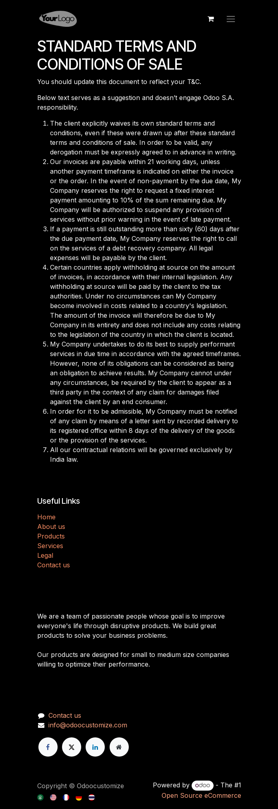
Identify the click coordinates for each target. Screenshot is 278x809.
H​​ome (46, 517)
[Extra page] (119, 747)
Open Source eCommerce (201, 795)
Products (51, 536)
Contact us (53, 565)
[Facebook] (48, 747)
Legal (45, 555)
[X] (71, 747)
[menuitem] (41, 797)
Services (50, 546)
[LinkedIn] (95, 747)
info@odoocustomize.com (87, 725)
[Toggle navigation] (230, 18)
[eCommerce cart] (210, 18)
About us (51, 527)
